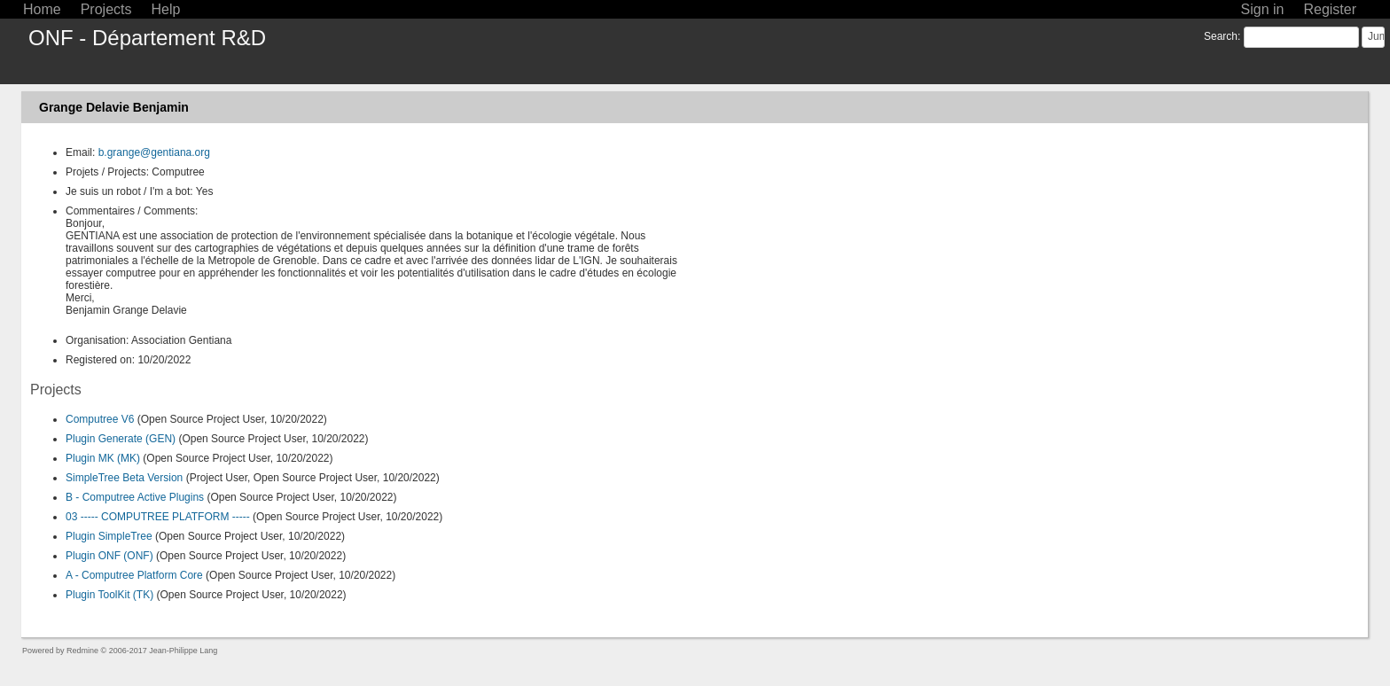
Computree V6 (100, 419)
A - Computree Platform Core (134, 575)
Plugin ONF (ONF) (109, 556)
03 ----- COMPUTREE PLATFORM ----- (158, 517)
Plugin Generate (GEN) (121, 439)
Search (1221, 36)
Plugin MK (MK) (103, 458)
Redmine (82, 650)
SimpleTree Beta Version (124, 478)
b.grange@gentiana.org (154, 152)
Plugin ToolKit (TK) (109, 595)
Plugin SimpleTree (109, 536)
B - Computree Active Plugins (135, 497)
